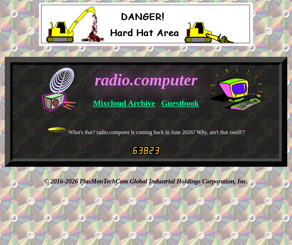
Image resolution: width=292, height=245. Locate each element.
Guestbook (180, 103)
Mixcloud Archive (124, 103)
